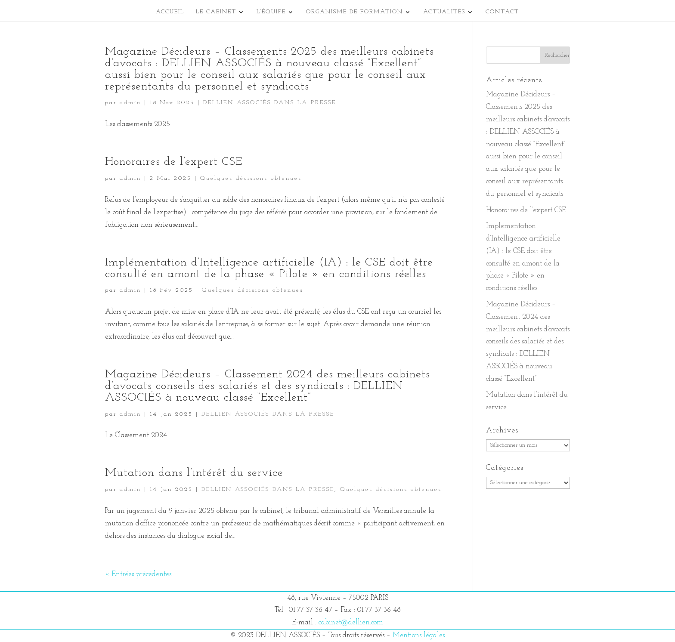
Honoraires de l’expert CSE (173, 162)
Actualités (444, 12)
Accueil (170, 12)
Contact (502, 12)
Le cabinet (216, 12)
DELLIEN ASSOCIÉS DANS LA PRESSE (269, 102)
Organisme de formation (354, 12)
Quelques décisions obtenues (251, 178)
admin (130, 102)
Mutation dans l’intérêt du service (194, 473)
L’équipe (271, 12)
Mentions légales (419, 635)
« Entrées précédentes (138, 574)
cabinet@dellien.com (351, 622)
